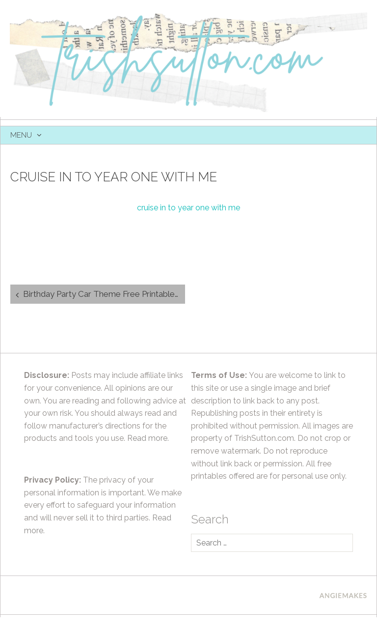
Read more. (148, 438)
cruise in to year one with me (188, 207)
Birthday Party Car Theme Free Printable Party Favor (104, 294)
